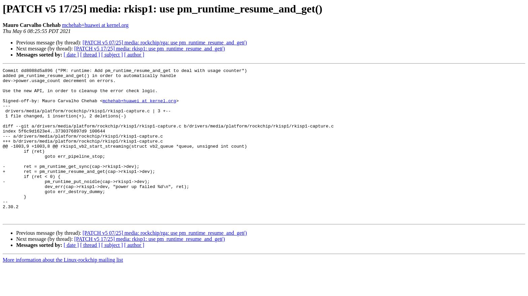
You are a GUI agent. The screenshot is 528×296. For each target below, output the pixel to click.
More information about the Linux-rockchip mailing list (63, 290)
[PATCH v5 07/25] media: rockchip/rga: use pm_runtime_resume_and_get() (164, 42)
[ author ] (134, 55)
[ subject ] (112, 55)
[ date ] (71, 55)
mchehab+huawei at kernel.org (95, 25)
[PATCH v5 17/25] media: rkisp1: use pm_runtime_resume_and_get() (149, 48)
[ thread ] (90, 55)
